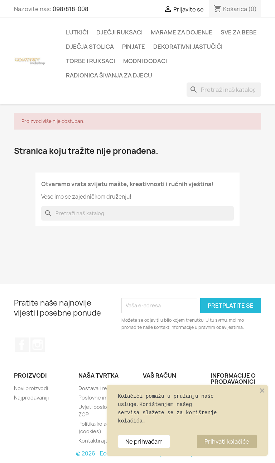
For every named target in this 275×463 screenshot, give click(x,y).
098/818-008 (70, 9)
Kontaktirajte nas (99, 440)
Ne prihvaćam (144, 441)
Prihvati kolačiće (226, 441)
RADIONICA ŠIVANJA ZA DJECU (109, 75)
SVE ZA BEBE (239, 32)
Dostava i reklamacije (103, 388)
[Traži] (224, 89)
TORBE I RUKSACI (90, 61)
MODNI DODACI (145, 61)
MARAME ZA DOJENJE (181, 32)
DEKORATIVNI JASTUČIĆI (187, 47)
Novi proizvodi (31, 388)
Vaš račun (159, 375)
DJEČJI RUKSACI (119, 32)
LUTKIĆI (77, 32)
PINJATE (133, 47)
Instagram (37, 344)
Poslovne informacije (103, 397)
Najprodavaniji (31, 397)
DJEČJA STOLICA (90, 47)
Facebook (22, 344)
